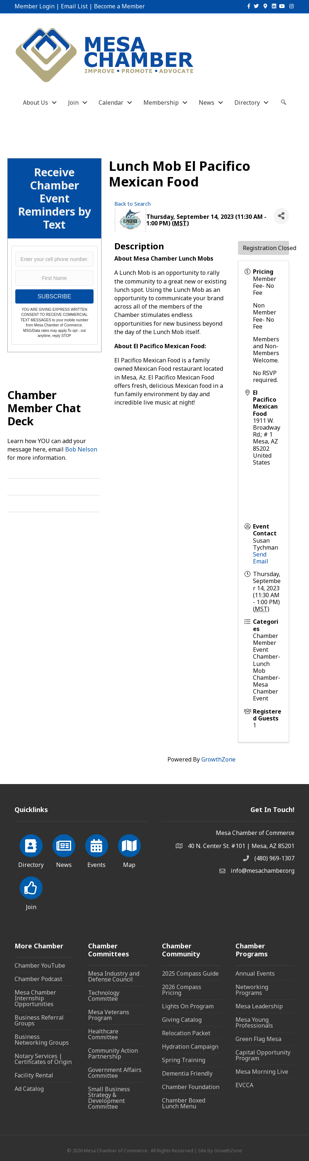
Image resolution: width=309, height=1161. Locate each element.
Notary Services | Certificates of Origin (43, 1059)
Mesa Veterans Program (108, 1015)
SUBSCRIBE (54, 296)
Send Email (260, 557)
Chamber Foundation (190, 1087)
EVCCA (244, 1085)
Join (73, 103)
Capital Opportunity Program (262, 1055)
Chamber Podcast (38, 979)
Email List (74, 6)
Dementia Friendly (187, 1073)
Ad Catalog (29, 1089)
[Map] (129, 850)
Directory (247, 103)
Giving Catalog (182, 1020)
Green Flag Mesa (258, 1039)
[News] (64, 850)
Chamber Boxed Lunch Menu (183, 1103)
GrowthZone (218, 759)
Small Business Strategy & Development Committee (109, 1097)
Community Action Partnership (113, 1053)
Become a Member (119, 6)
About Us (35, 103)
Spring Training (183, 1060)
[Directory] (31, 850)
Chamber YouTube (40, 965)
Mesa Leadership (259, 1006)
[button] (283, 102)
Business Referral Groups (39, 1020)
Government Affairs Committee (115, 1073)
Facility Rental (34, 1075)
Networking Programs (251, 990)
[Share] (281, 216)
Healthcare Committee (103, 1034)
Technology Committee (103, 996)
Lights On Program (188, 1006)
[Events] (97, 850)
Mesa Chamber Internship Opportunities (35, 998)
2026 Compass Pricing (181, 990)
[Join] (31, 892)
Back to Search (132, 203)
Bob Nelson (81, 449)
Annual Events (255, 973)
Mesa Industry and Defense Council (113, 976)
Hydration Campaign (190, 1046)
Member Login (35, 6)
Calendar (111, 103)
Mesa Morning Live (261, 1072)
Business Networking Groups (42, 1039)
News (206, 103)
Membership (161, 103)
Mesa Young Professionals (254, 1022)
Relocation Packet (186, 1033)
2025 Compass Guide (190, 973)
